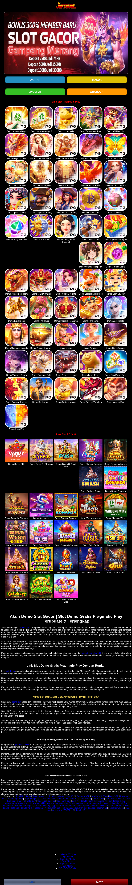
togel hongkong (63, 801)
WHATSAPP (97, 91)
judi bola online (22, 745)
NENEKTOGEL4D (67, 868)
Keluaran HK (62, 799)
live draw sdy (62, 806)
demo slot (16, 702)
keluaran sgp (54, 808)
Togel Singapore (15, 799)
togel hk (51, 801)
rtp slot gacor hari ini (92, 806)
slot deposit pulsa (117, 801)
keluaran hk (101, 801)
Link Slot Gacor (48, 799)
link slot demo (25, 627)
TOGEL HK (69, 810)
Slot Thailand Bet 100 (115, 799)
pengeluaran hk (10, 806)
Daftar (35, 79)
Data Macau (85, 799)
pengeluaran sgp (13, 803)
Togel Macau (67, 861)
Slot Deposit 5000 (99, 796)
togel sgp (42, 801)
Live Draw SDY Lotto (67, 854)
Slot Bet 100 (98, 799)
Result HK (80, 810)
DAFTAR (99, 882)
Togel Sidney (67, 857)
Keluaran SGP (83, 796)
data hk (75, 801)
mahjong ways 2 (62, 803)
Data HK (74, 799)
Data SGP (70, 796)
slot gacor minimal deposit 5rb (113, 803)
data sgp (25, 803)
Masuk (97, 79)
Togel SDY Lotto (67, 859)
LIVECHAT (35, 91)
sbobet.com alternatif (91, 653)
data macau (57, 810)
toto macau (75, 803)
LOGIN (32, 882)
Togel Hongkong (23, 796)
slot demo (10, 671)
